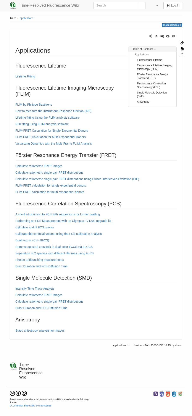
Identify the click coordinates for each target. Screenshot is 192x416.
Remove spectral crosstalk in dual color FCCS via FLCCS (54, 246)
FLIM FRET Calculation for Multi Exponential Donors (50, 137)
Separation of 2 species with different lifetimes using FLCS (54, 253)
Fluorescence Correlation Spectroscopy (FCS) (151, 85)
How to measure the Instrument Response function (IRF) (53, 111)
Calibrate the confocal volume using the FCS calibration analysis (58, 233)
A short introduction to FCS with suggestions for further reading (57, 214)
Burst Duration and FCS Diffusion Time (41, 266)
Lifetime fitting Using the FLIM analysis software (47, 117)
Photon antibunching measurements (39, 259)
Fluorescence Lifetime (149, 59)
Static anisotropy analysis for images (40, 330)
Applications (142, 54)
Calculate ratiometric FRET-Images (39, 166)
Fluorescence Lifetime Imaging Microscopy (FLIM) (154, 67)
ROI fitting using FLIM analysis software (42, 124)
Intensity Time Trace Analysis (35, 288)
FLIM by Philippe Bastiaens (33, 104)
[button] (155, 5)
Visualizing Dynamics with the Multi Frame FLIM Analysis (53, 143)
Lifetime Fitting (25, 76)
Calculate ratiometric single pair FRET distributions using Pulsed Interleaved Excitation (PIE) (77, 179)
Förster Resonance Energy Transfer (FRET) (152, 76)
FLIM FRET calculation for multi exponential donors (49, 192)
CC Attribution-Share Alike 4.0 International (30, 406)
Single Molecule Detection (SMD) (152, 94)
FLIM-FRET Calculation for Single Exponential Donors (51, 130)
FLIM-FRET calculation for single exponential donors (50, 185)
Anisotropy (143, 101)
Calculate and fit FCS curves (34, 227)
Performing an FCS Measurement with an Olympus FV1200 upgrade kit (63, 221)
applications (27, 18)
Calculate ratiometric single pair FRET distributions (49, 172)
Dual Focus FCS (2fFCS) (32, 240)
